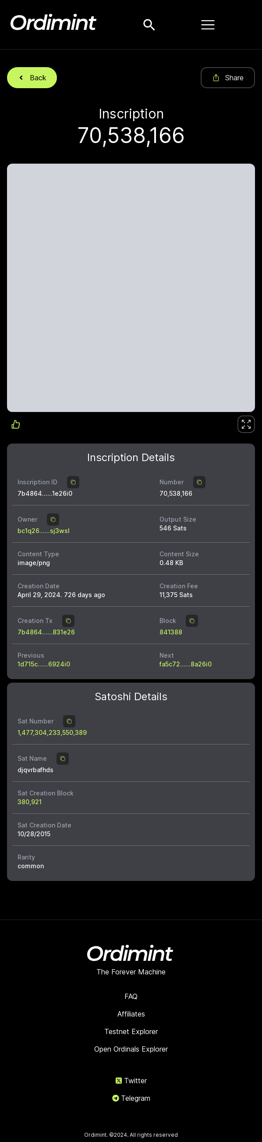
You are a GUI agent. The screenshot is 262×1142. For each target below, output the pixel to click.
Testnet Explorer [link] (131, 1031)
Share (228, 77)
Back (32, 77)
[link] (246, 424)
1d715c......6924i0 (44, 664)
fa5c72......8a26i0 (185, 664)
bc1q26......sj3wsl (44, 530)
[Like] (246, 424)
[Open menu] (207, 24)
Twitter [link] (131, 1080)
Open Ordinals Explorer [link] (131, 1049)
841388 (170, 632)
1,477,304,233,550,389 (52, 732)
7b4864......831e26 (46, 632)
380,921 (30, 801)
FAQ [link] (131, 996)
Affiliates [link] (131, 1014)
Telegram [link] (131, 1098)
